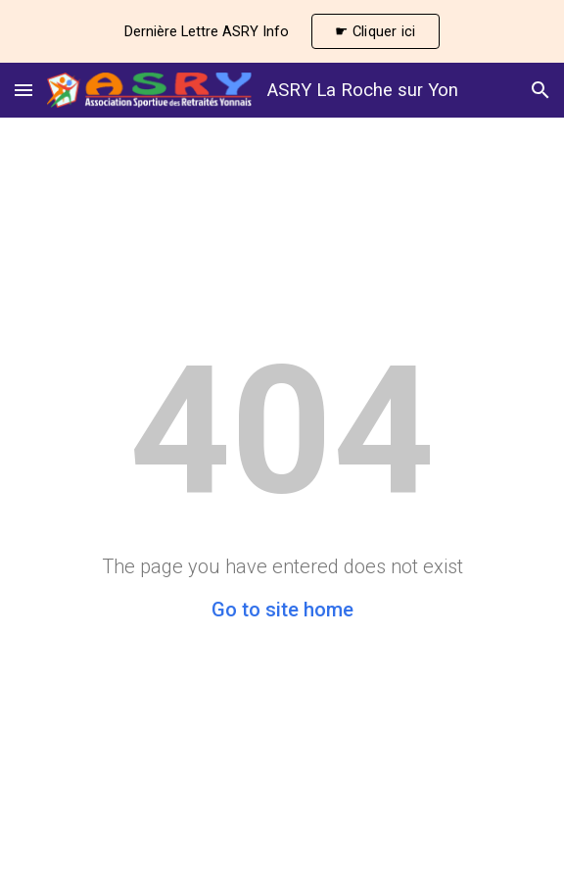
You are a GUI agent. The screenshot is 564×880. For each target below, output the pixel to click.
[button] (23, 90)
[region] (282, 31)
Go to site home (282, 609)
